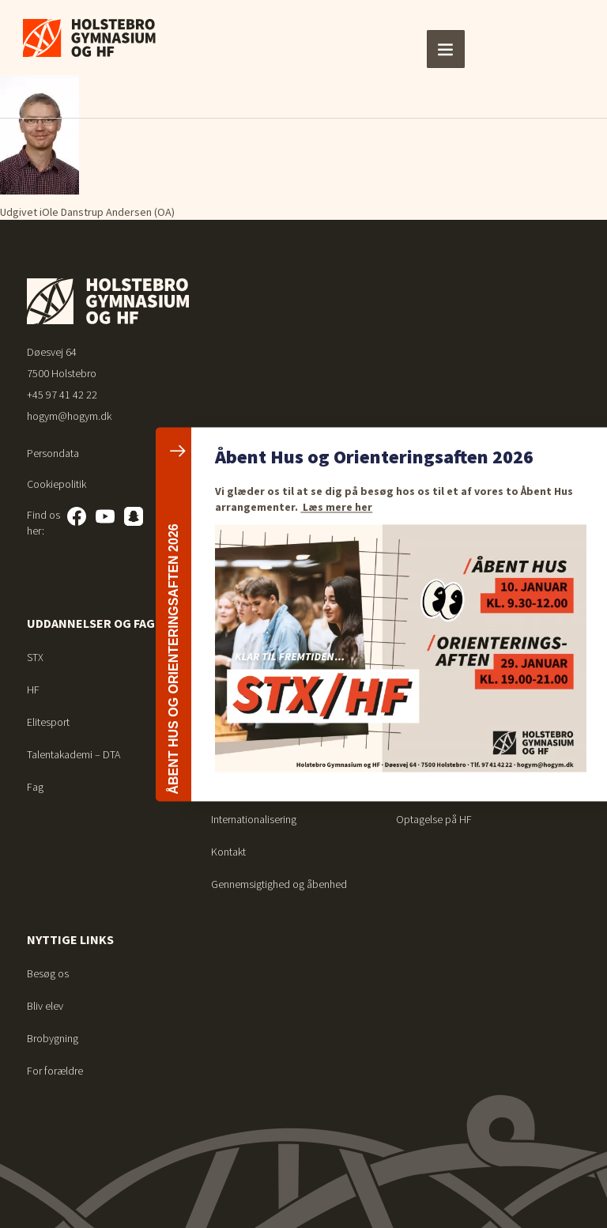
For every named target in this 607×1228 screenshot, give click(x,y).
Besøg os (48, 973)
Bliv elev (45, 1006)
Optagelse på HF (434, 819)
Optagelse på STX (436, 787)
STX (35, 657)
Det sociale (236, 689)
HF (33, 689)
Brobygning (52, 1038)
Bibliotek (415, 722)
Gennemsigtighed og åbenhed (279, 884)
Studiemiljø (236, 657)
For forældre (55, 1071)
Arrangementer (244, 754)
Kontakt (228, 851)
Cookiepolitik (56, 484)
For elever (430, 623)
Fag (35, 787)
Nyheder (230, 722)
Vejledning (419, 689)
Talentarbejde (242, 787)
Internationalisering (253, 819)
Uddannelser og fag (91, 623)
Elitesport (48, 722)
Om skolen (244, 623)
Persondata (53, 453)
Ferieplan (417, 657)
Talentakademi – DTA (73, 754)
